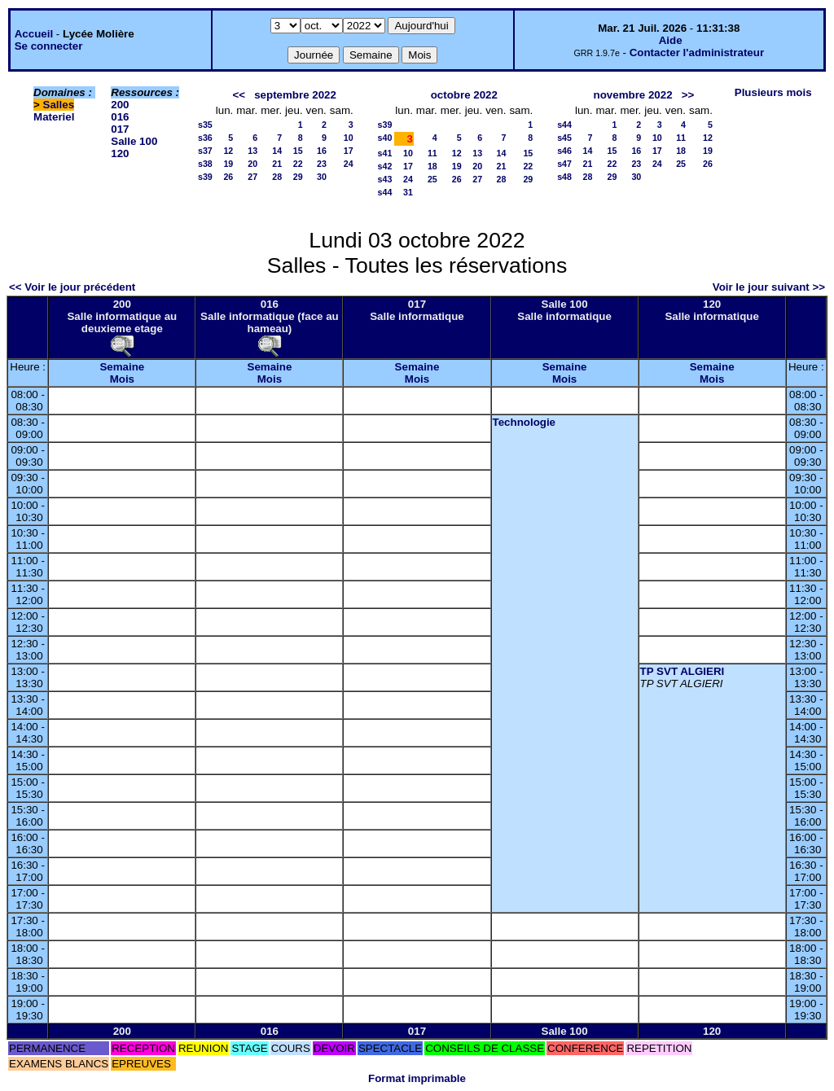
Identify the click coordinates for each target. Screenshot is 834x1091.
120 (120, 153)
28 (277, 177)
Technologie (524, 422)
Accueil (34, 34)
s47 (564, 164)
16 (322, 151)
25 (432, 179)
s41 (385, 153)
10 (348, 137)
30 (322, 177)
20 (252, 164)
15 (298, 151)
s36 (205, 137)
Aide (671, 40)
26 (228, 177)
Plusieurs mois (773, 92)
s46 (564, 151)
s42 (385, 166)
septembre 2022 (295, 95)
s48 (564, 177)
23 (322, 164)
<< (239, 95)
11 (432, 153)
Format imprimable (417, 1078)
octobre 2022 (464, 95)
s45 (564, 137)
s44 (385, 192)
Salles (59, 105)
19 (228, 164)
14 (277, 151)
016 (120, 117)
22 (298, 164)
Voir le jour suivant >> (769, 287)
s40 (385, 137)
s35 (205, 124)
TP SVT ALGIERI (682, 671)
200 (120, 105)
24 (348, 164)
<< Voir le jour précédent (72, 287)
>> (688, 95)
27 (252, 177)
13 (252, 151)
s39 (205, 177)
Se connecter (49, 46)
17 (348, 151)
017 (120, 129)
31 (408, 192)
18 (432, 166)
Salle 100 (134, 141)
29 (298, 177)
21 (277, 164)
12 (228, 151)
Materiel (53, 117)
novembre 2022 (633, 95)
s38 (205, 164)
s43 (385, 179)
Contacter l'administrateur (697, 52)
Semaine (121, 367)
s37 (205, 151)
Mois (122, 379)
